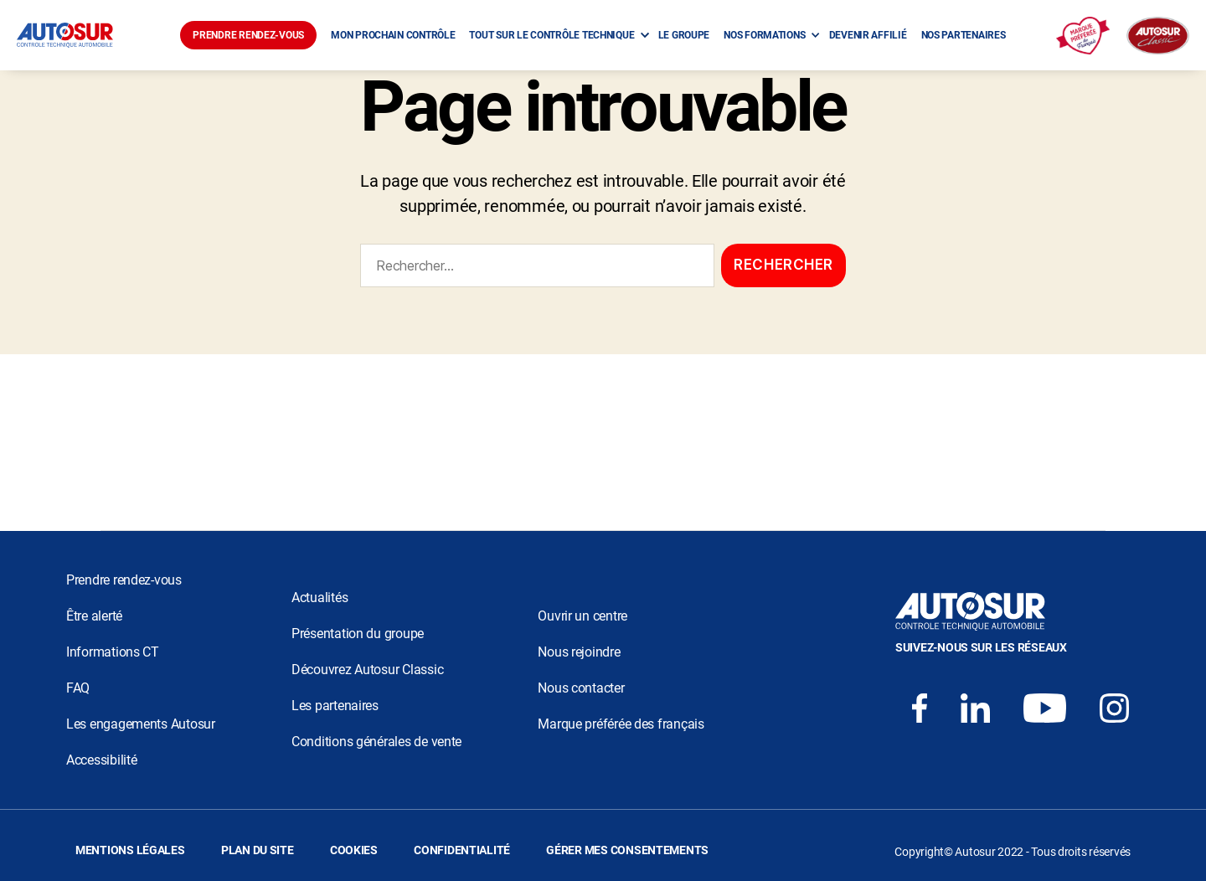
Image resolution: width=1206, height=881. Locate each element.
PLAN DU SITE (257, 850)
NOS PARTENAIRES (963, 35)
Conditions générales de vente (376, 742)
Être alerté (94, 616)
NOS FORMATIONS (764, 35)
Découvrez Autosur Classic (367, 669)
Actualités (319, 597)
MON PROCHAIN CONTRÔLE (393, 35)
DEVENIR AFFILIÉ (868, 35)
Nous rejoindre (579, 652)
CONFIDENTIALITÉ (462, 850)
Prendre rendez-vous (124, 580)
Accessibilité (101, 760)
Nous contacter (581, 688)
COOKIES (354, 850)
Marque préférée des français (621, 724)
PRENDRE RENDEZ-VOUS (248, 35)
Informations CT (112, 652)
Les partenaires (335, 706)
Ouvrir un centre (582, 616)
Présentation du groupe (357, 633)
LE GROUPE (684, 35)
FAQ (78, 688)
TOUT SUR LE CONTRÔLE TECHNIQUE (551, 35)
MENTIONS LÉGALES (130, 850)
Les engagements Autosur (140, 724)
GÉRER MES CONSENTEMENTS (627, 850)
